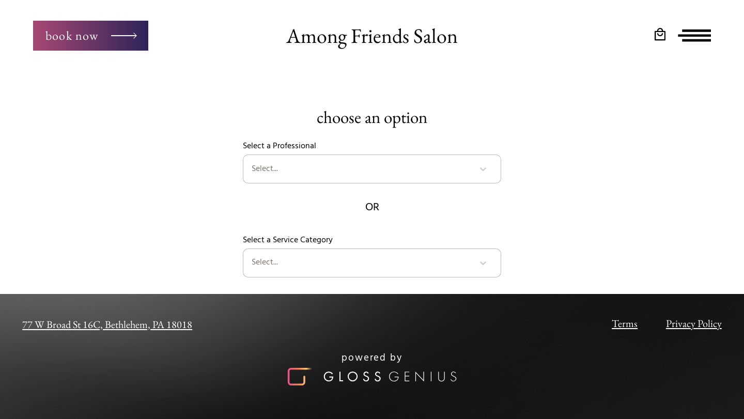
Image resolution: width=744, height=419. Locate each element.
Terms (625, 323)
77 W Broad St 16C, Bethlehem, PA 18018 (107, 324)
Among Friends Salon (372, 35)
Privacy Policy (694, 323)
